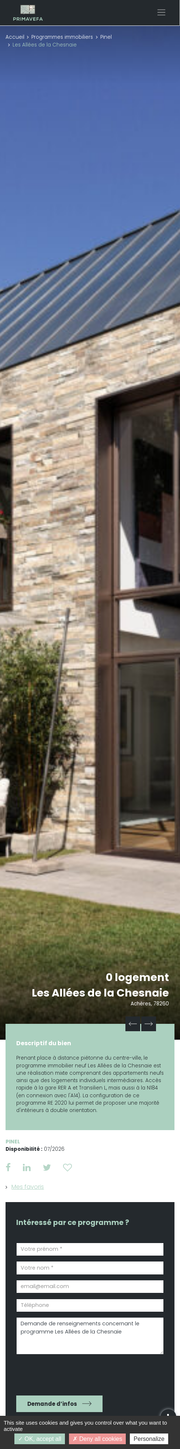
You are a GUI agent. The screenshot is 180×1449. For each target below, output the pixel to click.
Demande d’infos (52, 1404)
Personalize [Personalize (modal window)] (149, 1439)
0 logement (137, 977)
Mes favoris (27, 1187)
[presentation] (58, 1372)
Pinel (106, 37)
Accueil (15, 37)
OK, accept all (39, 1439)
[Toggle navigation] (161, 12)
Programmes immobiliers (62, 37)
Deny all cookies (97, 1439)
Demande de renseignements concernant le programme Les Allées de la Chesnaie (90, 1336)
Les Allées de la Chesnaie (100, 992)
